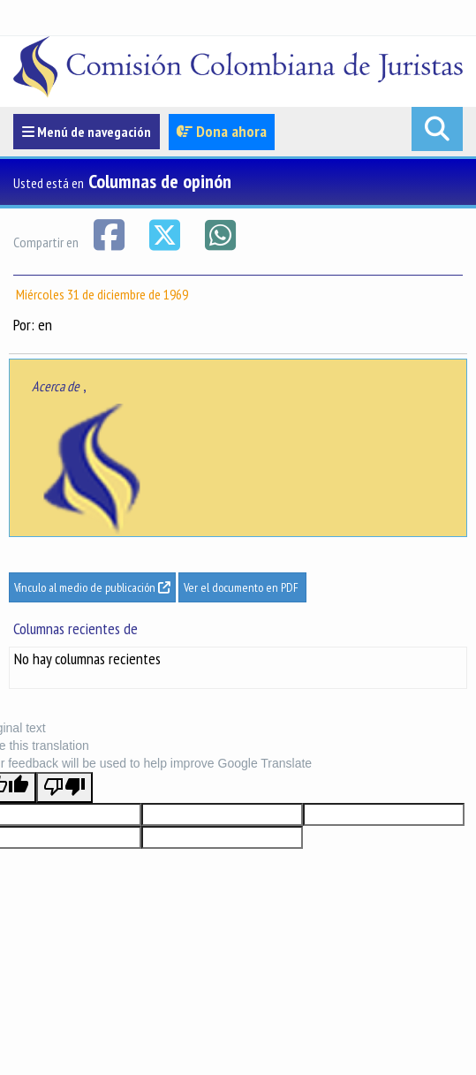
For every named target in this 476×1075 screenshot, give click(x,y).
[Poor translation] (64, 787)
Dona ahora (222, 131)
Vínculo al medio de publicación (92, 587)
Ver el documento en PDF (242, 587)
